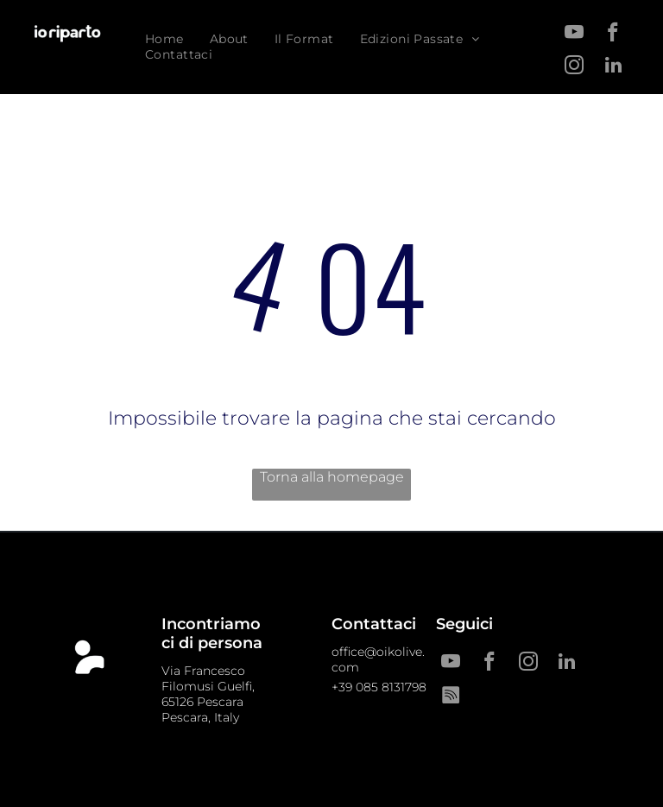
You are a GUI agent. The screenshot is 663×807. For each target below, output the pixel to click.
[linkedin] (613, 67)
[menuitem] (164, 39)
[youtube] (574, 34)
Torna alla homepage (332, 477)
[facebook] (613, 34)
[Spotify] (450, 696)
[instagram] (574, 67)
